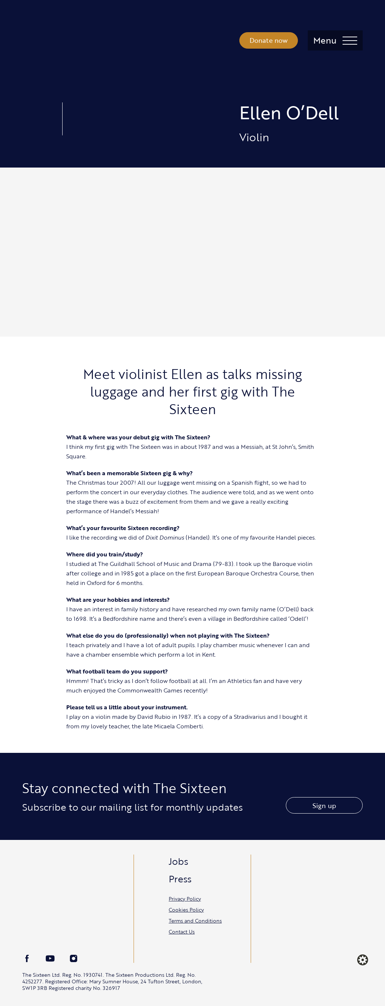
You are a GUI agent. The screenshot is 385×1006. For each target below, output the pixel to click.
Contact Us (182, 931)
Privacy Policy (185, 898)
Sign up (324, 805)
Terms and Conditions (195, 920)
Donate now (269, 40)
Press (180, 879)
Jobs (178, 861)
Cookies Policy (186, 909)
